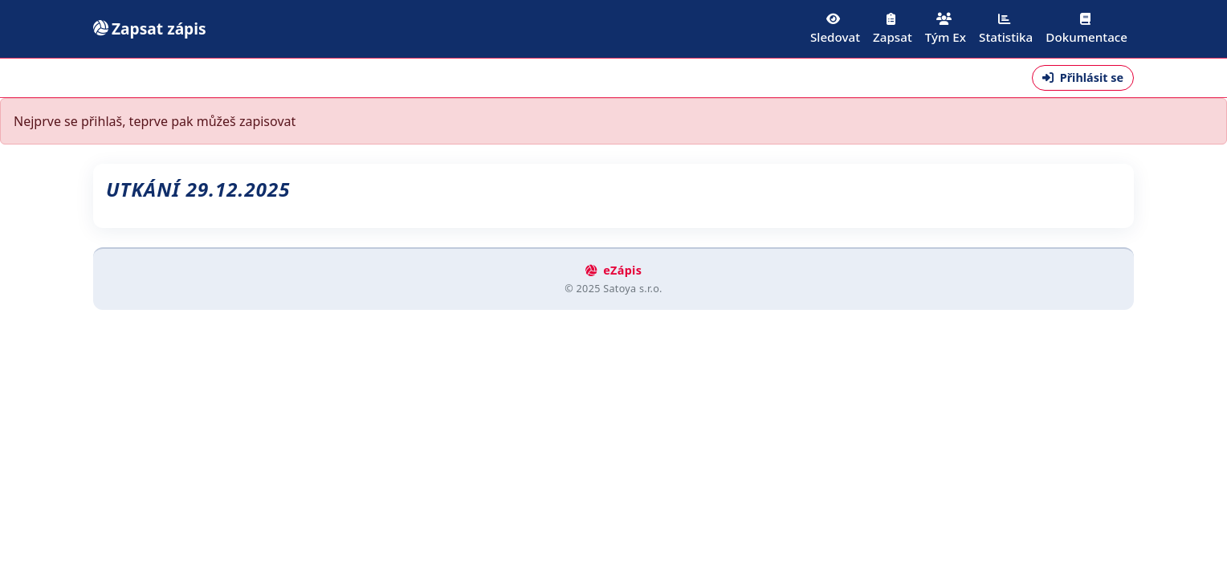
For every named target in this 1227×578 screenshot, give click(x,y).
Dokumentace (1086, 29)
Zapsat (892, 29)
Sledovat (835, 29)
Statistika (1006, 29)
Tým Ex (945, 29)
